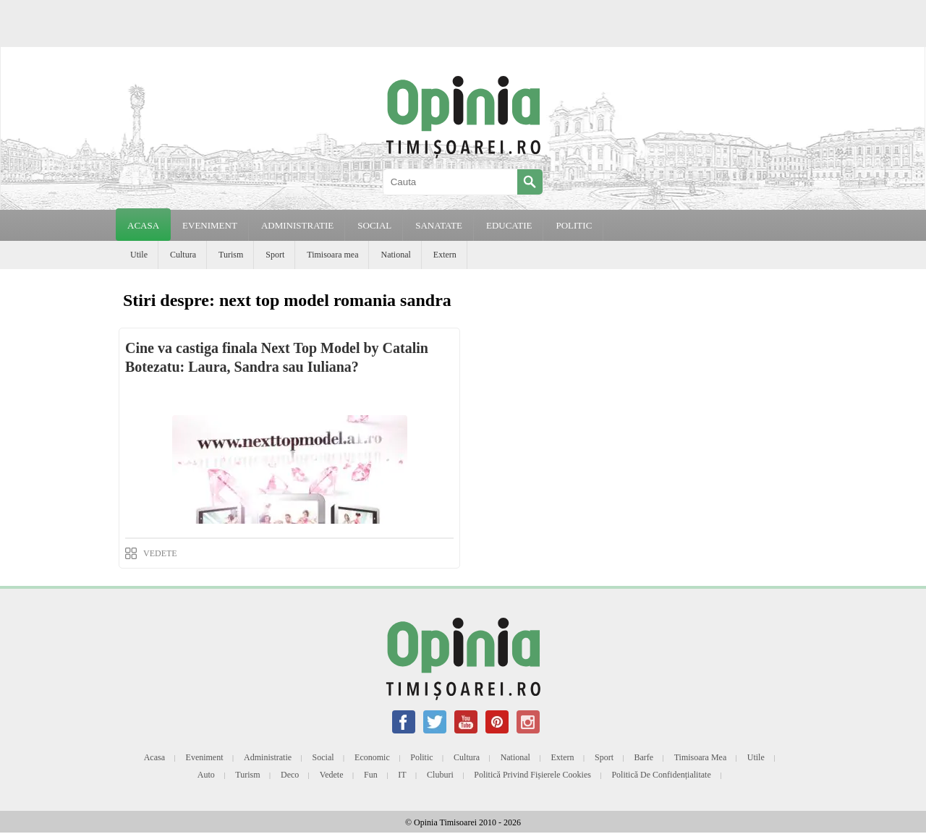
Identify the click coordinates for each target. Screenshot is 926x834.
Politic (421, 757)
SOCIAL (374, 225)
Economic (372, 757)
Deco (290, 775)
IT (402, 775)
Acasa (143, 225)
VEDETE (160, 553)
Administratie (268, 757)
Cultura (183, 255)
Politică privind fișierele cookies (532, 775)
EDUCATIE (509, 225)
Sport (275, 255)
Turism (230, 255)
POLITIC (574, 225)
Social (323, 757)
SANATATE (438, 225)
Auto (206, 775)
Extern (444, 255)
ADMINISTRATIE (297, 225)
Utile (139, 255)
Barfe (644, 757)
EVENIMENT (209, 225)
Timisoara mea (332, 255)
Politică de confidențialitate (660, 775)
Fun (371, 775)
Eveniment (205, 757)
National (395, 255)
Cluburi (440, 775)
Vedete (332, 775)
